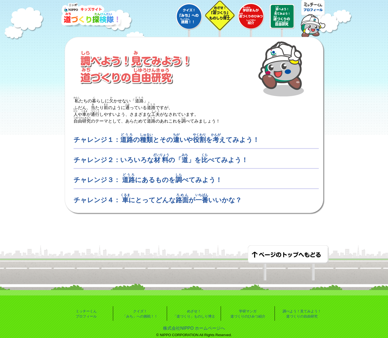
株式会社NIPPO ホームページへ (194, 328)
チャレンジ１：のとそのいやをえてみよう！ (166, 139)
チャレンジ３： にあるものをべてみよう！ (148, 179)
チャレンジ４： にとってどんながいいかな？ (158, 200)
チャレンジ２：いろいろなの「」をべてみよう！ (161, 159)
